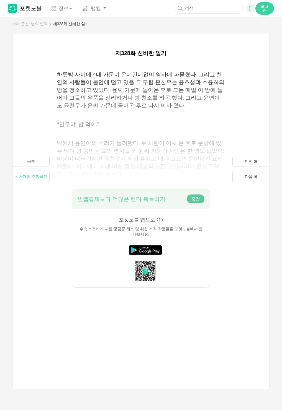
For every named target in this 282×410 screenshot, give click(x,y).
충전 (195, 198)
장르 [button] (59, 8)
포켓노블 (25, 8)
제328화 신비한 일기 (71, 24)
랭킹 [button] (92, 8)
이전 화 (251, 161)
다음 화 (251, 176)
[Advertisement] (141, 326)
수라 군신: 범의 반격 (30, 24)
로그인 (264, 8)
